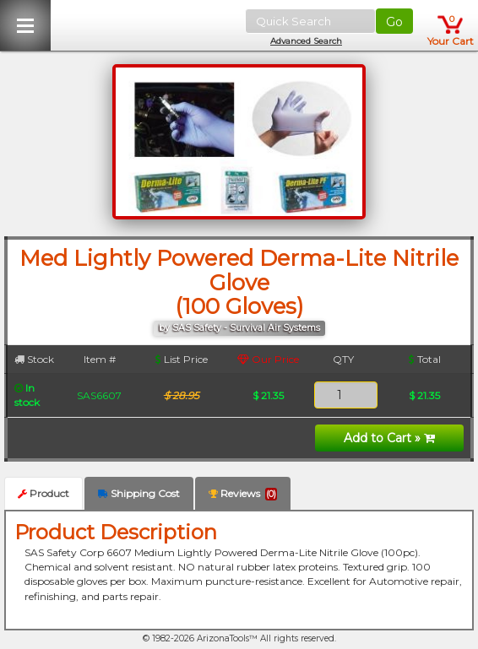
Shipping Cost (139, 493)
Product (43, 493)
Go (394, 22)
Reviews (243, 493)
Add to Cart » (389, 438)
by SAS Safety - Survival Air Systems (239, 327)
